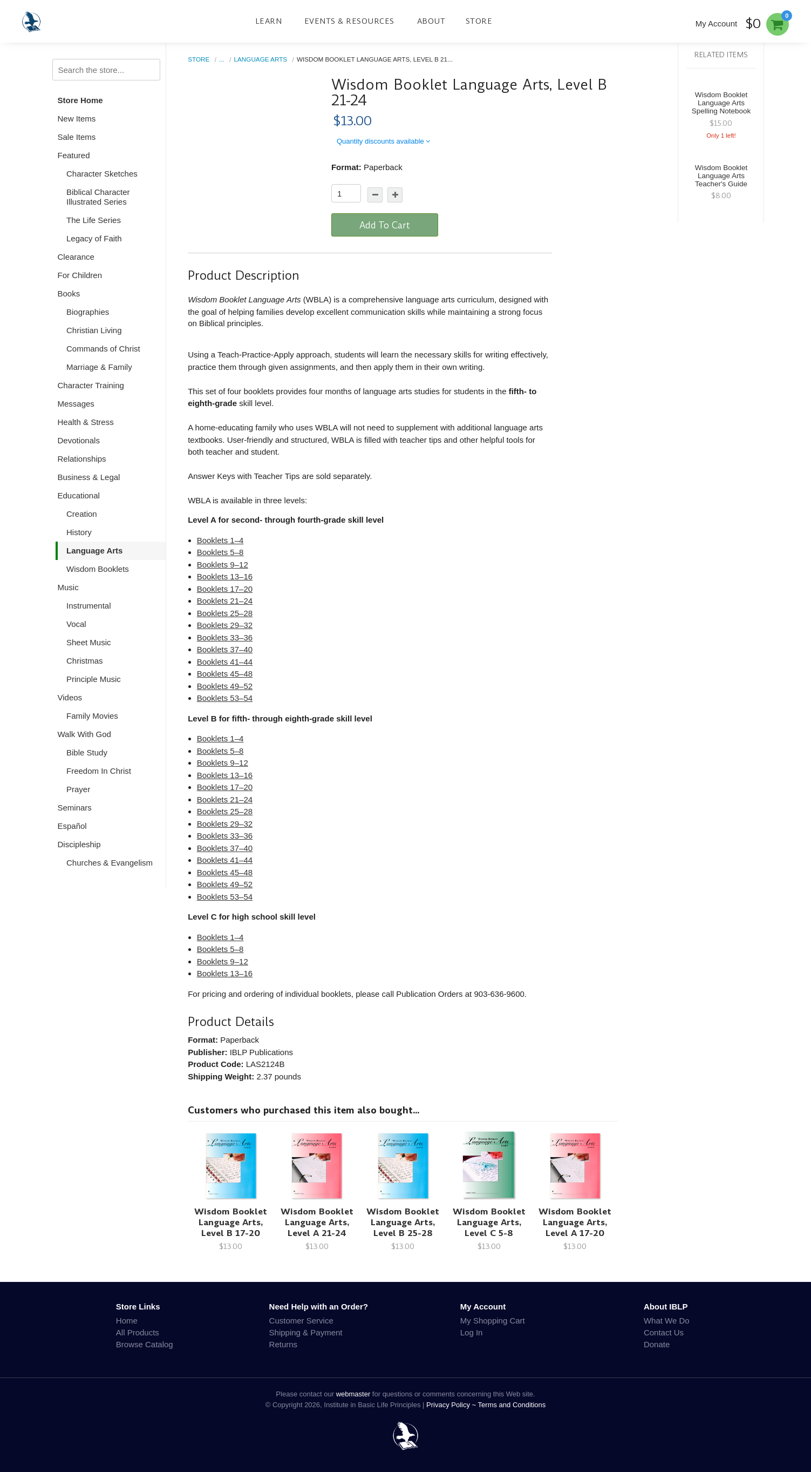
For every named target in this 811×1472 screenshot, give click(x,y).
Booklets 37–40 (225, 649)
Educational (79, 495)
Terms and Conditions (512, 1405)
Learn (268, 21)
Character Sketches (102, 173)
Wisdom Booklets (97, 568)
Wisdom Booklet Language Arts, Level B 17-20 (230, 1222)
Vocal (76, 624)
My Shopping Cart (492, 1320)
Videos (70, 697)
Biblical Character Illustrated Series (98, 196)
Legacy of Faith (94, 238)
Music (68, 587)
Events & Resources (349, 21)
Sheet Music (88, 642)
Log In (471, 1332)
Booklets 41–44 (225, 661)
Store (479, 21)
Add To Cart (384, 225)
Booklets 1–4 (220, 540)
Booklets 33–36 (225, 637)
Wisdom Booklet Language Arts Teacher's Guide (721, 176)
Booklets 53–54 (225, 698)
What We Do (667, 1320)
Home (127, 1320)
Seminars (75, 807)
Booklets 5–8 (220, 552)
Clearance (76, 256)
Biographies (87, 311)
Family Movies (92, 715)
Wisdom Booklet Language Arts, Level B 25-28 (402, 1222)
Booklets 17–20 (225, 588)
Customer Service (301, 1320)
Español (72, 825)
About (431, 21)
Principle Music (93, 679)
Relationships (82, 458)
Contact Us (664, 1332)
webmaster (353, 1394)
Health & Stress (86, 422)
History (79, 532)
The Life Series (93, 220)
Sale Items (77, 136)
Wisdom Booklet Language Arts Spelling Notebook (721, 103)
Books (69, 293)
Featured (74, 155)
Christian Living (94, 330)
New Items (77, 118)
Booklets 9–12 (222, 564)
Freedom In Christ (98, 770)
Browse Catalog (144, 1344)
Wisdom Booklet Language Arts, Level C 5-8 (489, 1222)
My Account (717, 23)
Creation (81, 513)
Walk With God (84, 734)
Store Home (80, 100)
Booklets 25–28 (225, 613)
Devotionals (79, 440)
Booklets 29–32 (225, 625)
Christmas (84, 660)
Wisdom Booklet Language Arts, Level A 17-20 (575, 1222)
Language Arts (94, 550)
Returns (283, 1344)
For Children (80, 275)
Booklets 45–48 (225, 673)
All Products (137, 1332)
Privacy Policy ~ (452, 1405)
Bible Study (86, 752)
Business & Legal (89, 477)
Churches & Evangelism (109, 862)
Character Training (91, 385)
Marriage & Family (99, 367)
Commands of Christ (103, 348)
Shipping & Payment (306, 1332)
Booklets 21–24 (225, 600)
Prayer (78, 789)
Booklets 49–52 (225, 686)
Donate (657, 1344)
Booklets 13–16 (225, 576)
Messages (76, 403)
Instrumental (88, 605)
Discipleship (79, 844)
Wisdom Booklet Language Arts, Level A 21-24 (317, 1222)
